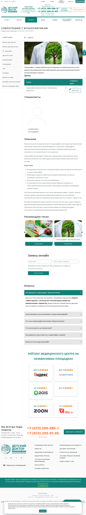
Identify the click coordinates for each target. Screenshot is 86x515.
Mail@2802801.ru (47, 6)
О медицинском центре (44, 445)
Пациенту (70, 1)
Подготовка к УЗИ (67, 461)
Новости (38, 449)
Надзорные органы (42, 456)
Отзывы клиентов (42, 468)
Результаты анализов (68, 452)
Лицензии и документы (44, 452)
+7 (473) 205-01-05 (47, 11)
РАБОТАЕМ (29, 7)
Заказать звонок (80, 1)
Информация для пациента (70, 445)
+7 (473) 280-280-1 (47, 8)
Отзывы (43, 1)
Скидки (52, 1)
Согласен (43, 511)
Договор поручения (67, 449)
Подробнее (39, 244)
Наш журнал (39, 465)
